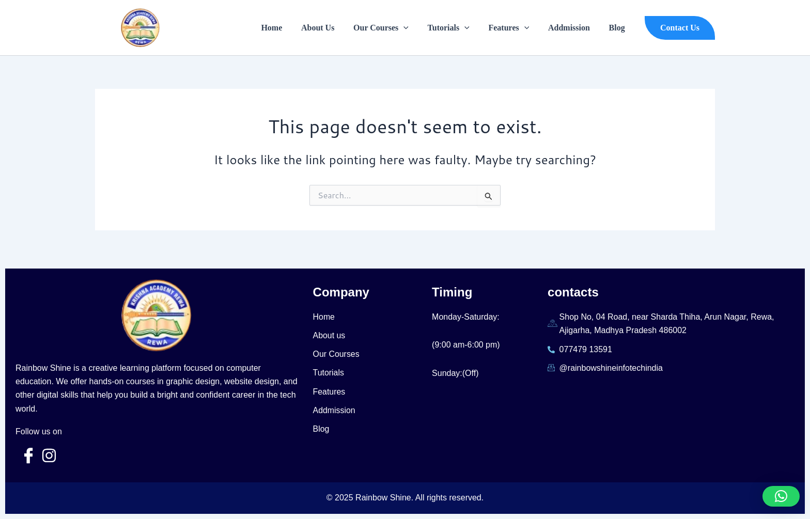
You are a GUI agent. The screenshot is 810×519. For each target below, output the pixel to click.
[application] (414, 28)
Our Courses (391, 28)
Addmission (573, 27)
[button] (680, 28)
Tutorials (457, 28)
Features (514, 28)
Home (287, 27)
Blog (618, 27)
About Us (331, 27)
